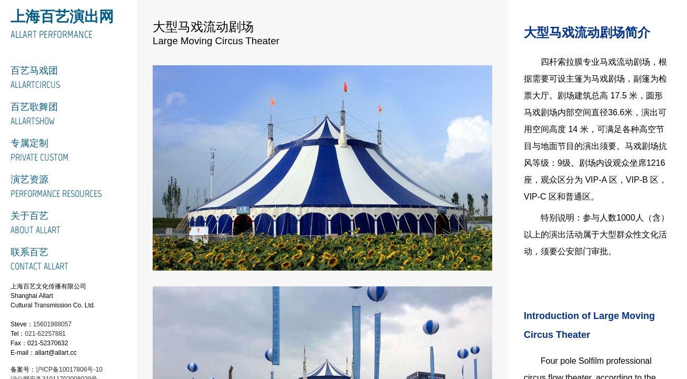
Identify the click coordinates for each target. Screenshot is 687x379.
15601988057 (52, 324)
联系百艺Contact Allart (39, 259)
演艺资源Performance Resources (56, 187)
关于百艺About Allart (36, 223)
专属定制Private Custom (39, 150)
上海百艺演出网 (62, 16)
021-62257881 (45, 333)
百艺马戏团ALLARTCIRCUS (35, 78)
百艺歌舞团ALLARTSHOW (34, 114)
